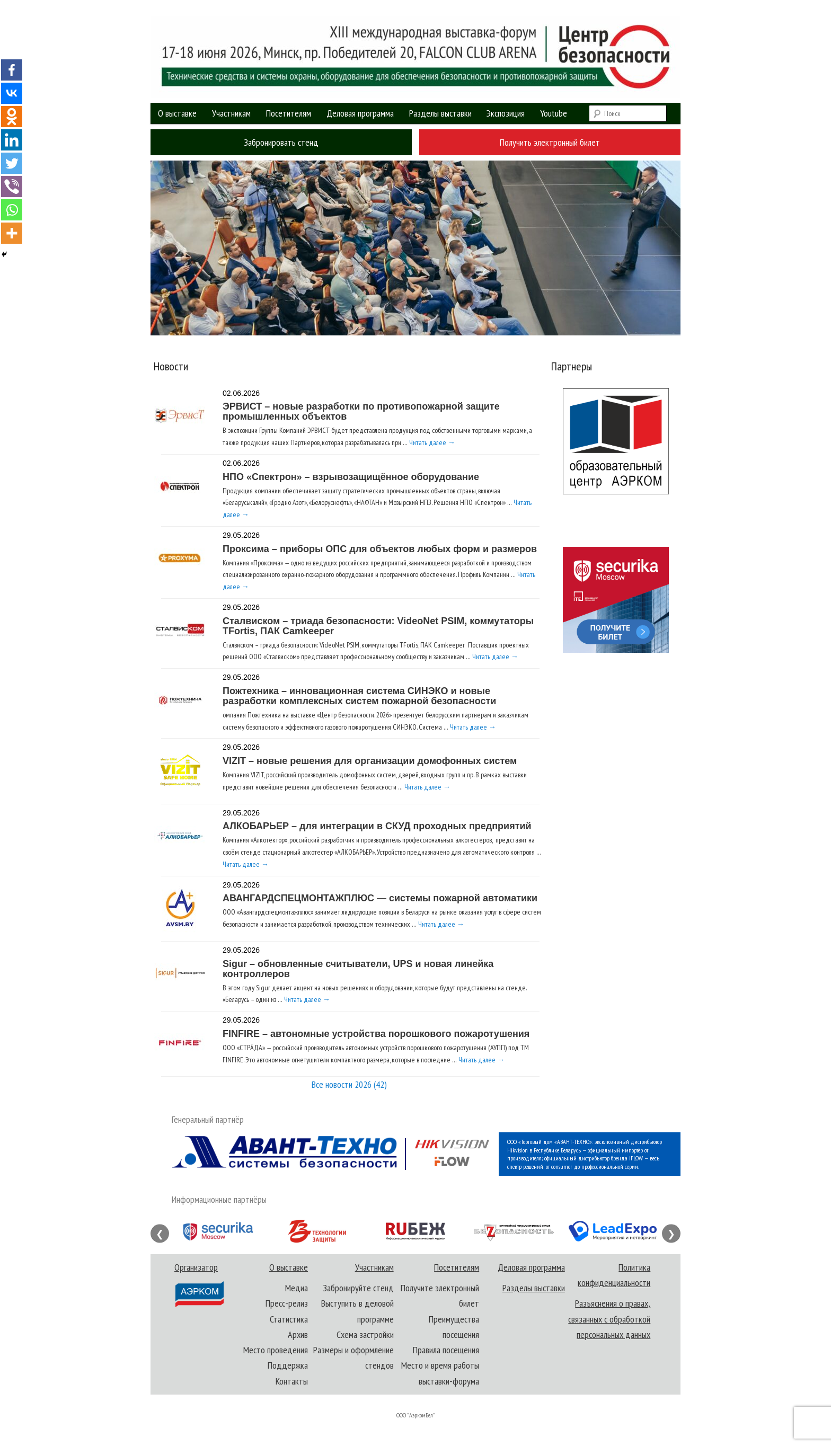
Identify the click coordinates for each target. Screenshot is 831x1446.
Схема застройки (365, 1334)
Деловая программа (360, 113)
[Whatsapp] (11, 209)
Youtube (553, 113)
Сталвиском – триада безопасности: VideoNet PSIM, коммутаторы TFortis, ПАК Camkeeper (378, 626)
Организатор (198, 1284)
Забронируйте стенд (358, 1288)
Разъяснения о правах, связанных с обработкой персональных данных (609, 1319)
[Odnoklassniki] (11, 116)
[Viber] (11, 186)
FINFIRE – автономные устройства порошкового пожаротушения (376, 1033)
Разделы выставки (440, 113)
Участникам (231, 113)
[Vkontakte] (11, 93)
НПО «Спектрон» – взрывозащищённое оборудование (351, 477)
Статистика (289, 1319)
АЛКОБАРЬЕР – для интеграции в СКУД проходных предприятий (377, 826)
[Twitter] (11, 163)
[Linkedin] (11, 139)
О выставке (177, 113)
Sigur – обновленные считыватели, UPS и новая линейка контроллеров (358, 969)
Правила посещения (446, 1350)
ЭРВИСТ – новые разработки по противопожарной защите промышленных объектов (361, 411)
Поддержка (288, 1365)
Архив (298, 1334)
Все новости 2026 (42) (349, 1084)
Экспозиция (506, 113)
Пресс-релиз (287, 1303)
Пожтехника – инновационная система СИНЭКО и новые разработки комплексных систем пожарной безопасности (359, 696)
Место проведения (275, 1350)
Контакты (292, 1381)
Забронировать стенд (281, 142)
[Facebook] (11, 70)
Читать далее (432, 442)
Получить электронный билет (550, 142)
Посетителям (288, 113)
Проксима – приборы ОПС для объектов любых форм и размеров (380, 549)
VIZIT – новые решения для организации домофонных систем (370, 761)
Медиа (296, 1288)
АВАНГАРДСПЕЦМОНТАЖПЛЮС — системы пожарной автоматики (380, 898)
